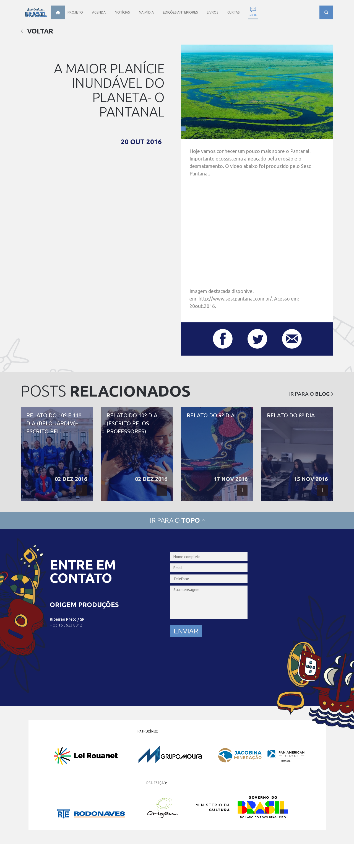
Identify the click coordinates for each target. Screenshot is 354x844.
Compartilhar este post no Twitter (257, 339)
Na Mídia (146, 12)
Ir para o (311, 394)
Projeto (75, 12)
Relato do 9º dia (217, 454)
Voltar (37, 31)
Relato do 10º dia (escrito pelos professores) (137, 454)
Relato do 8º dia (297, 454)
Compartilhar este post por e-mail (292, 339)
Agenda (99, 12)
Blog (253, 15)
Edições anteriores (180, 12)
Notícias (122, 12)
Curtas (233, 12)
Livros (212, 12)
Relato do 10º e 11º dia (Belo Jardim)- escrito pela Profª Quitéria (57, 454)
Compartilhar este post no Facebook (223, 339)
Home (58, 12)
